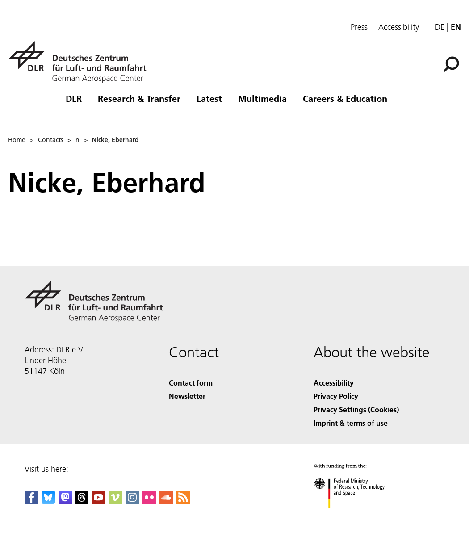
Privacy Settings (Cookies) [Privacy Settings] (356, 409)
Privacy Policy (336, 396)
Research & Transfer (139, 98)
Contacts (50, 140)
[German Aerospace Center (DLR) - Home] (81, 62)
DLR (74, 98)
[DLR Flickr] (149, 501)
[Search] (451, 64)
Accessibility (398, 27)
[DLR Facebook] (31, 501)
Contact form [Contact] (191, 382)
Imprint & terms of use (351, 423)
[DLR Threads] (81, 501)
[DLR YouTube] (98, 501)
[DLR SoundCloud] (166, 501)
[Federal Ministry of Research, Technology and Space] (357, 516)
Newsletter (187, 396)
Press (359, 27)
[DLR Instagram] (132, 501)
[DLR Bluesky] (48, 501)
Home (16, 140)
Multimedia (262, 98)
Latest (209, 98)
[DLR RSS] (183, 501)
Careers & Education (345, 98)
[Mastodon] (65, 501)
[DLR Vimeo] (115, 501)
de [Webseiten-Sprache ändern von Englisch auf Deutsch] (439, 27)
